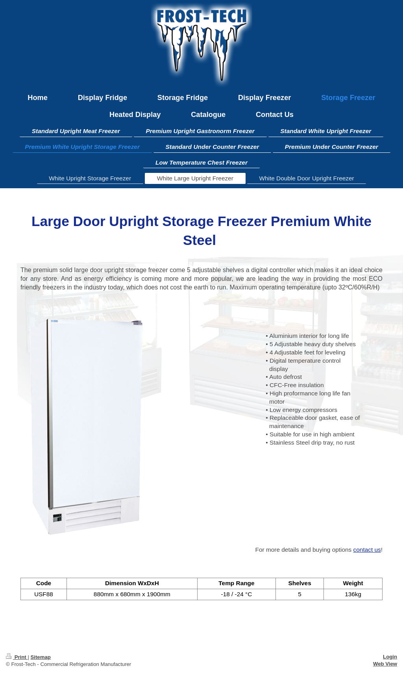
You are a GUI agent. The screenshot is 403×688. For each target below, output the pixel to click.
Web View (385, 664)
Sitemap (40, 657)
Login (390, 657)
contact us (367, 549)
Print (17, 657)
